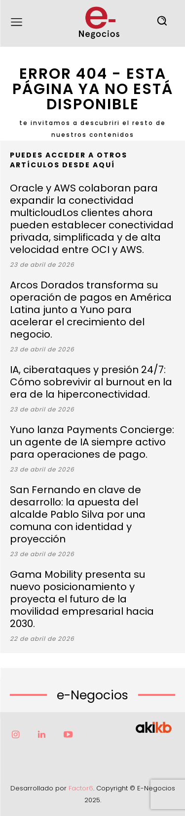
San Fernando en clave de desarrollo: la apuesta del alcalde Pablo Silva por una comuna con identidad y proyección (78, 514)
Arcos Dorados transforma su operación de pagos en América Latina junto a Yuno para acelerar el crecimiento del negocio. (91, 309)
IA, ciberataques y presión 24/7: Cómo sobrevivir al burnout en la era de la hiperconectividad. (91, 382)
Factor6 (81, 788)
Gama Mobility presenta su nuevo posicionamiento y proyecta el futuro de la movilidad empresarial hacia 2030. (82, 598)
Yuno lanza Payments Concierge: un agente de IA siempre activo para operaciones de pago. (92, 442)
